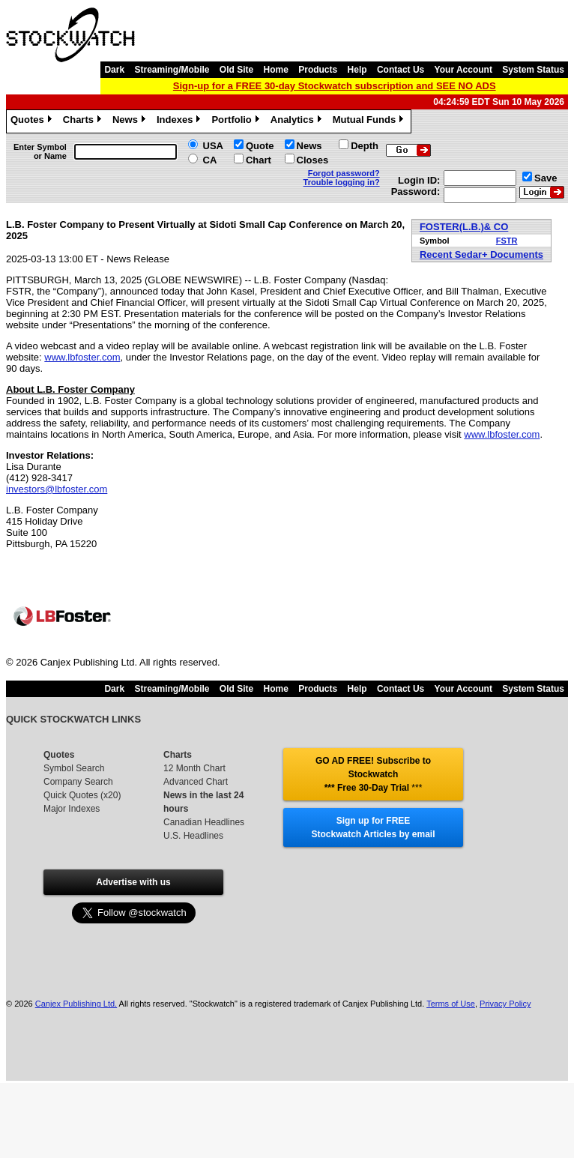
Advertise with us (133, 882)
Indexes (180, 121)
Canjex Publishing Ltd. (76, 1003)
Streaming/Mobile (171, 69)
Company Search (78, 781)
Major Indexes (71, 808)
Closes (313, 160)
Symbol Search (73, 768)
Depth (364, 145)
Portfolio (236, 121)
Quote (260, 145)
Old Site (236, 69)
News (130, 121)
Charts (84, 121)
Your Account (463, 69)
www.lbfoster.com (82, 357)
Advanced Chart (195, 781)
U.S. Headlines (193, 835)
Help (357, 69)
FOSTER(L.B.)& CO (464, 226)
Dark (114, 69)
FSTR (507, 240)
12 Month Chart (194, 768)
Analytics (298, 121)
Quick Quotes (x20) (82, 795)
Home (276, 69)
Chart (258, 160)
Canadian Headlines (203, 822)
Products (317, 69)
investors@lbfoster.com (56, 489)
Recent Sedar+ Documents (481, 254)
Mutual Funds (370, 121)
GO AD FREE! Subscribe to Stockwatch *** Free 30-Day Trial (373, 774)
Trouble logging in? (341, 182)
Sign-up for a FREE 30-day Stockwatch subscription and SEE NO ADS (334, 85)
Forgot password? (344, 173)
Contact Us (400, 69)
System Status (533, 69)
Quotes (32, 121)
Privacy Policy (505, 1003)
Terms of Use (450, 1003)
